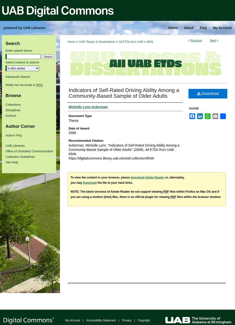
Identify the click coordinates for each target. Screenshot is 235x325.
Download (208, 94)
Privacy (126, 320)
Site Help (12, 162)
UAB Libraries (15, 145)
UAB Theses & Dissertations (97, 41)
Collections (13, 104)
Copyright (144, 320)
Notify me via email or (24, 85)
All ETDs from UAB (131, 41)
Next (213, 40)
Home (71, 41)
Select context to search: (23, 62)
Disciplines (13, 110)
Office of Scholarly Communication (29, 151)
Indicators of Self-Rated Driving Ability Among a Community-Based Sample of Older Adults (124, 93)
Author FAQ (14, 135)
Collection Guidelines (20, 157)
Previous (196, 40)
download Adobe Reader (147, 177)
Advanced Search (18, 77)
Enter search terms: (19, 50)
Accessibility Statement (101, 320)
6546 (150, 41)
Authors (11, 115)
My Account (72, 320)
